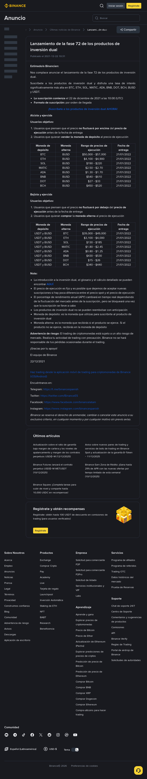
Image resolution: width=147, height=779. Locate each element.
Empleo (8, 565)
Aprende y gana (84, 614)
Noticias (8, 577)
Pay (42, 571)
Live (42, 583)
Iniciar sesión (116, 5)
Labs (78, 595)
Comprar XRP (83, 693)
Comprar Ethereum (86, 704)
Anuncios (9, 571)
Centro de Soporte (121, 611)
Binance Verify (119, 638)
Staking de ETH (48, 605)
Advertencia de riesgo (16, 623)
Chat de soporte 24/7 (123, 605)
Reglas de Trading (121, 644)
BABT (43, 617)
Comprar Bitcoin (84, 681)
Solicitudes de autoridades (126, 660)
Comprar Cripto (48, 565)
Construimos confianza (17, 605)
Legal (7, 588)
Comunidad (10, 617)
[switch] (75, 750)
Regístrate (133, 5)
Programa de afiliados (123, 560)
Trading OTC (118, 571)
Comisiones (117, 627)
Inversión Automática (51, 600)
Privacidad (10, 600)
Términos (9, 594)
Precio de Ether (84, 635)
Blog (6, 611)
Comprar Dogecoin (86, 698)
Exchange (45, 560)
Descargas (10, 634)
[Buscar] (119, 18)
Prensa (8, 583)
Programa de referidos (123, 565)
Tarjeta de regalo (49, 588)
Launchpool (46, 594)
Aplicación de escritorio (17, 640)
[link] (38, 29)
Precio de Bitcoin (85, 630)
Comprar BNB (83, 687)
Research (45, 623)
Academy (45, 577)
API (113, 633)
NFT (42, 611)
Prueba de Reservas (122, 587)
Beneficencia (47, 628)
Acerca (8, 560)
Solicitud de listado (86, 580)
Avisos (8, 628)
